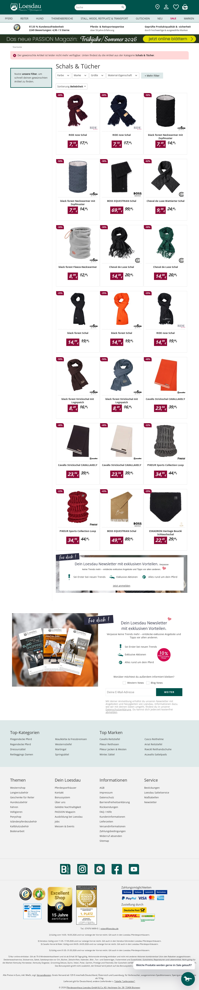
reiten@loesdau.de (109, 928)
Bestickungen (152, 787)
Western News (135, 682)
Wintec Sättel (107, 754)
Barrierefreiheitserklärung (115, 802)
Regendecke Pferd (20, 744)
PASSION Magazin (65, 811)
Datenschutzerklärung (118, 709)
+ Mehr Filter (152, 75)
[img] (185, 8)
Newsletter (150, 802)
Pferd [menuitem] (9, 18)
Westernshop (17, 787)
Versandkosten (44, 975)
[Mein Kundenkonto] (166, 9)
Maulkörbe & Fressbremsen (71, 739)
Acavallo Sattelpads (156, 754)
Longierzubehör (19, 792)
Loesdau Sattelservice (156, 792)
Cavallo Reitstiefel (110, 739)
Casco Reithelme (154, 739)
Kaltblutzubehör (19, 826)
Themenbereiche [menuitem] (62, 18)
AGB (102, 787)
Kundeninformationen (112, 816)
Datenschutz (107, 797)
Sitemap (104, 840)
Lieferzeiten (106, 821)
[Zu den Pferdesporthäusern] (157, 7)
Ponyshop (15, 816)
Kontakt (59, 792)
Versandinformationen (113, 826)
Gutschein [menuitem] (143, 18)
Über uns (60, 802)
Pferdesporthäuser (65, 787)
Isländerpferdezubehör (23, 821)
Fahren (14, 807)
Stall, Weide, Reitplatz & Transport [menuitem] (104, 18)
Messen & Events (64, 826)
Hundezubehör (18, 802)
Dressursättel (18, 749)
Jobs (57, 821)
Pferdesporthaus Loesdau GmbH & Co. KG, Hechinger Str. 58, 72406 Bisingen (103, 987)
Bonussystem (62, 797)
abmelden (111, 712)
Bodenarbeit (17, 831)
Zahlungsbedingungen (113, 831)
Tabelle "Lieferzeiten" (124, 981)
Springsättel (62, 754)
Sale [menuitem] (173, 18)
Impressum (106, 792)
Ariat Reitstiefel (153, 744)
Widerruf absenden (111, 836)
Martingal (60, 749)
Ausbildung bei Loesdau (69, 816)
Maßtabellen (151, 797)
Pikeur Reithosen (109, 744)
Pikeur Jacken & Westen (113, 749)
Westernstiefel (63, 744)
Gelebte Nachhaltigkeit (68, 807)
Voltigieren (16, 811)
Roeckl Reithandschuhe (158, 749)
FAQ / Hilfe (106, 811)
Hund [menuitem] (40, 18)
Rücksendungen (109, 807)
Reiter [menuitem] (24, 18)
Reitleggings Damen (21, 754)
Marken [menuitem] (189, 18)
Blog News (157, 682)
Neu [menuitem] (160, 18)
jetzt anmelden (121, 585)
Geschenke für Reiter (22, 797)
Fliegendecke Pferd (21, 739)
